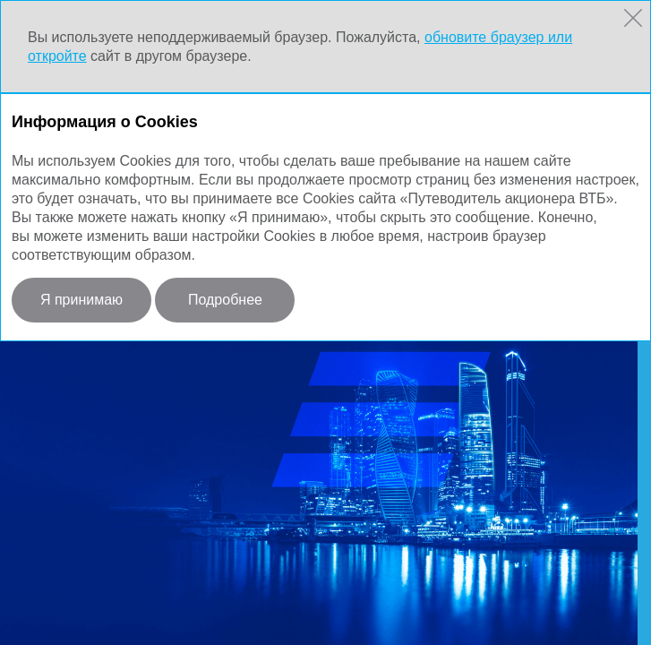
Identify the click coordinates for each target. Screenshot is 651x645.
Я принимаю (81, 299)
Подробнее (225, 299)
